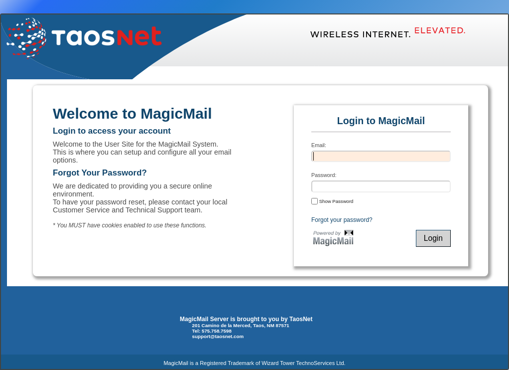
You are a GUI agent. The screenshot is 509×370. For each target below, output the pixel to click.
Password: (323, 175)
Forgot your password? (342, 219)
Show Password (332, 201)
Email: (318, 145)
